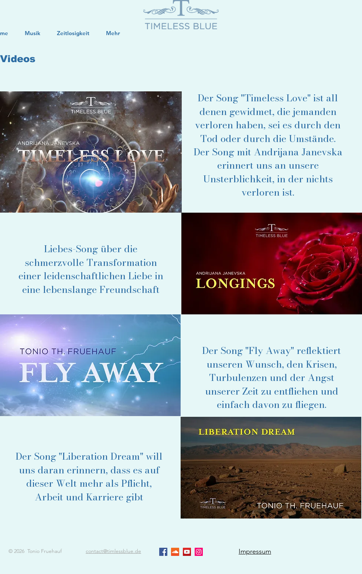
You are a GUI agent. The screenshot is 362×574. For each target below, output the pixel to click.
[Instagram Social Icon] (199, 552)
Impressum (255, 551)
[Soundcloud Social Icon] (175, 552)
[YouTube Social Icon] (187, 552)
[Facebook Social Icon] (163, 552)
